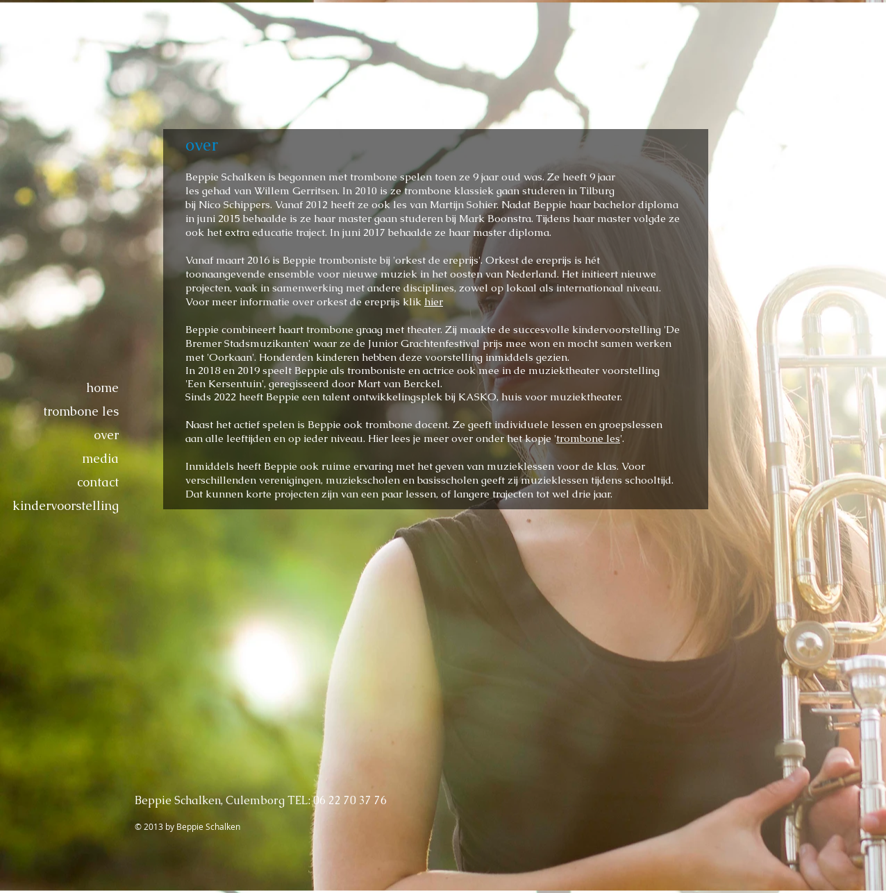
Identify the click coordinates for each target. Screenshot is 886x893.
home (102, 388)
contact (98, 482)
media (100, 458)
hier (433, 301)
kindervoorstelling (66, 505)
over (106, 435)
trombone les (81, 411)
